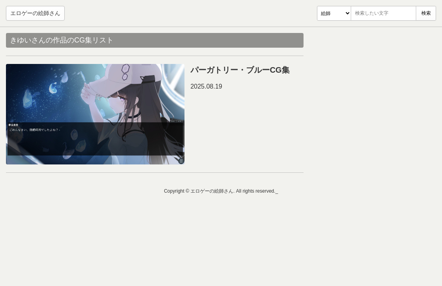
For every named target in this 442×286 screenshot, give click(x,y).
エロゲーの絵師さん (35, 13)
